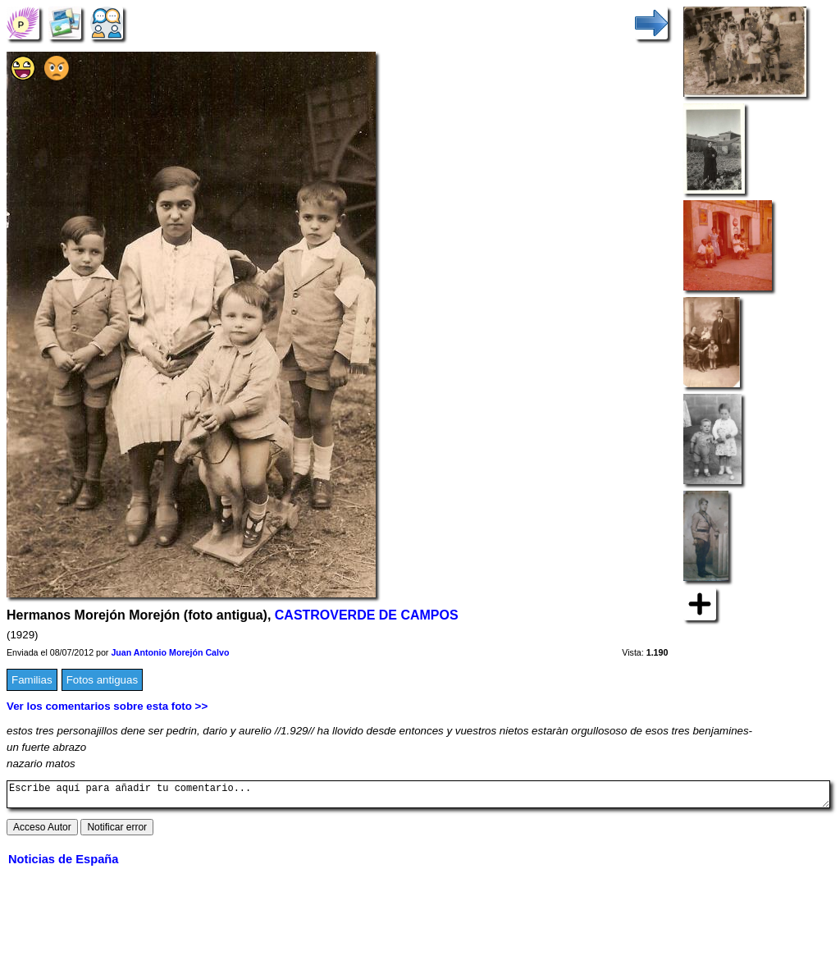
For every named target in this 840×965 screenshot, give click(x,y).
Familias (31, 680)
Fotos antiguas (102, 680)
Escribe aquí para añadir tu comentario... (418, 796)
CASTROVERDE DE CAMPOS (367, 615)
